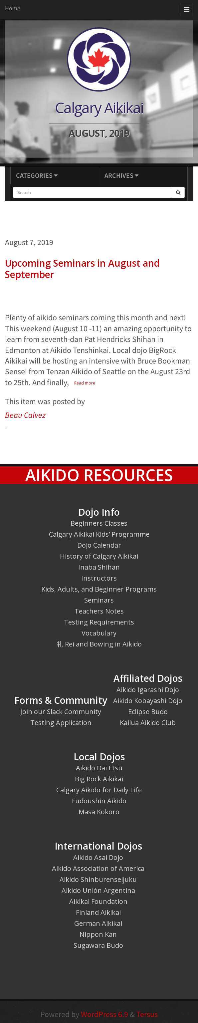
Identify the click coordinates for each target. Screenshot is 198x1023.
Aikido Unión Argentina (98, 890)
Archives (121, 175)
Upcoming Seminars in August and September (82, 269)
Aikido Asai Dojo (98, 857)
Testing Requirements (99, 622)
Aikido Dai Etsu (99, 767)
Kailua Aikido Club (148, 722)
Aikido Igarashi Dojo (147, 689)
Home (12, 8)
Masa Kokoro (99, 811)
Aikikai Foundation (98, 901)
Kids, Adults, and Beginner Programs (99, 589)
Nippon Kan (98, 934)
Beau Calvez (25, 415)
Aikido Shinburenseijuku (98, 879)
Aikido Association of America (98, 868)
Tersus (147, 1014)
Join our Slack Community (60, 711)
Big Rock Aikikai (99, 778)
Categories (37, 175)
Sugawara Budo (98, 945)
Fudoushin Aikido (99, 800)
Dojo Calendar (99, 545)
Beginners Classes (99, 523)
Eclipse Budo (148, 711)
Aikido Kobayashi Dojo (147, 700)
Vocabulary (99, 633)
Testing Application (61, 722)
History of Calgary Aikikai (99, 556)
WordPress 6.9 (104, 1014)
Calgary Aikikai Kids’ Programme (99, 534)
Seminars (99, 600)
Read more (84, 383)
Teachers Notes (99, 611)
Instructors (99, 578)
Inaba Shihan (99, 567)
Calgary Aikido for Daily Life (99, 789)
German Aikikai (98, 923)
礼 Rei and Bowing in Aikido (99, 643)
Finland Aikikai (98, 912)
